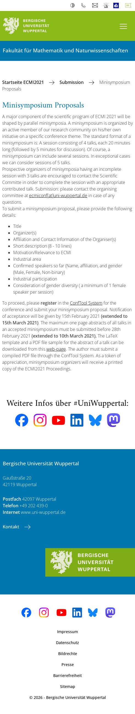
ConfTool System (86, 303)
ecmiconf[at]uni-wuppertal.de (58, 195)
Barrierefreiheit (67, 675)
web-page (56, 349)
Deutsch (129, 5)
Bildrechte (67, 653)
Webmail (95, 5)
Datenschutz (67, 642)
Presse (67, 664)
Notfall (106, 5)
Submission (72, 82)
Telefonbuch (84, 5)
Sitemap (67, 686)
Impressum (67, 631)
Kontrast (73, 5)
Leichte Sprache (117, 5)
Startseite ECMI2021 (23, 82)
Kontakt (11, 527)
